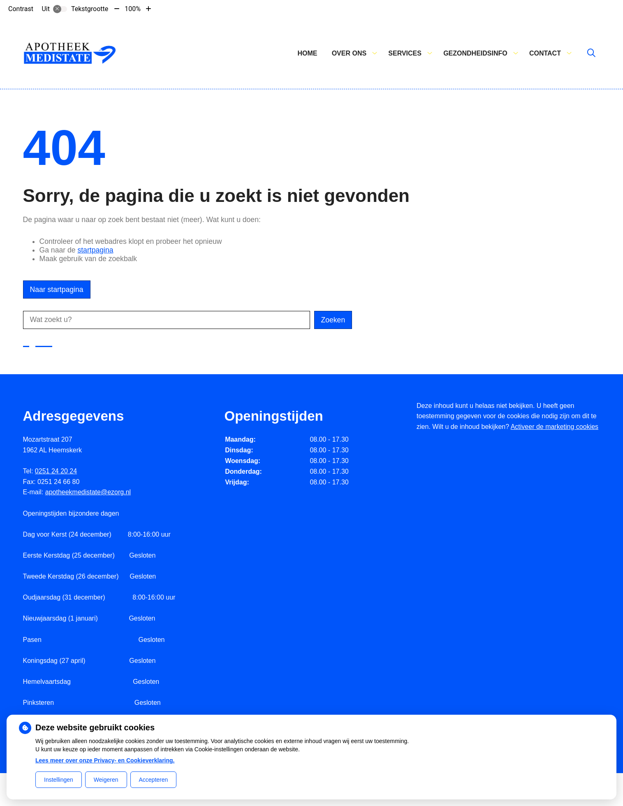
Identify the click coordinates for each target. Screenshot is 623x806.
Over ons (349, 53)
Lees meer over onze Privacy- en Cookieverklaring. (105, 760)
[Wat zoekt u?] (166, 320)
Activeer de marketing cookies (554, 426)
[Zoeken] (591, 53)
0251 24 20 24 (56, 471)
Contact (545, 53)
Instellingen (58, 779)
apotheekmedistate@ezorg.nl (88, 492)
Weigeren (106, 779)
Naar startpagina (56, 289)
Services (405, 53)
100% (133, 9)
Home (307, 53)
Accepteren (153, 779)
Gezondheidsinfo (475, 53)
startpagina (95, 250)
